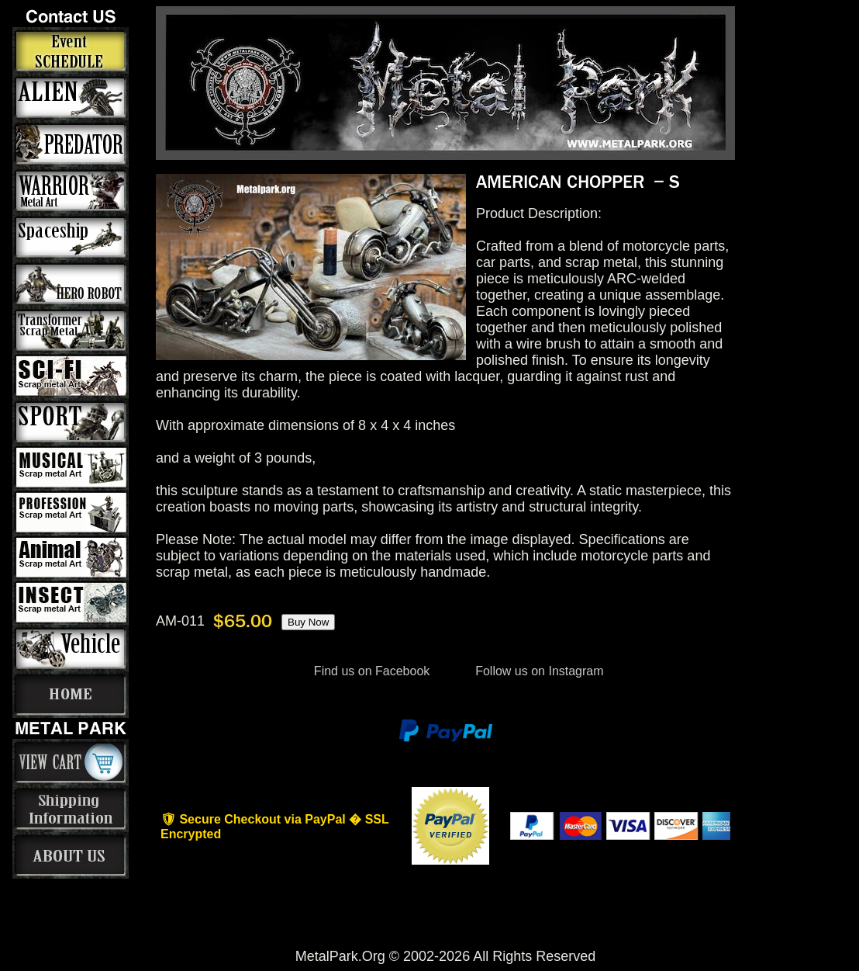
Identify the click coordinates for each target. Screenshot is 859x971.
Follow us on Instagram (538, 671)
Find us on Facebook (371, 671)
